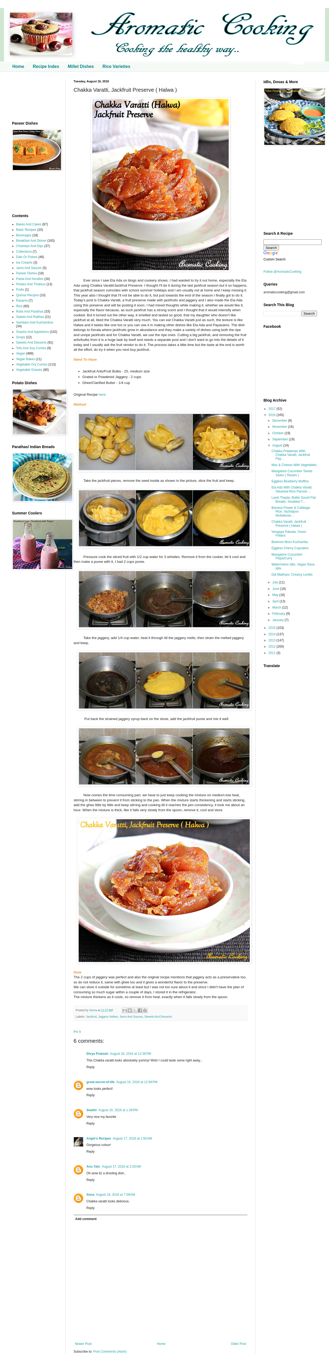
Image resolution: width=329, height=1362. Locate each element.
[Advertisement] (35, 96)
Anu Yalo (93, 1166)
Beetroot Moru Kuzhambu (289, 542)
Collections (24, 251)
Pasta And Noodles (29, 279)
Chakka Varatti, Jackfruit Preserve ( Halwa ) (288, 523)
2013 (273, 640)
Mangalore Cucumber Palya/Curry (286, 556)
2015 (273, 628)
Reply (90, 1067)
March (277, 607)
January (278, 620)
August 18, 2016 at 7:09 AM (115, 1194)
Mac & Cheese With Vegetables (294, 465)
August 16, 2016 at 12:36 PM (130, 1054)
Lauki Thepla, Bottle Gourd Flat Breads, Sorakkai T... (293, 499)
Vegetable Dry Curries (31, 364)
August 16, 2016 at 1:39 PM (118, 1110)
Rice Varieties (116, 66)
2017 (273, 409)
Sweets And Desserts (158, 1016)
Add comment (86, 1219)
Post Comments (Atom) (110, 1351)
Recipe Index (46, 66)
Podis (20, 289)
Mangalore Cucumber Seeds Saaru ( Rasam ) (291, 473)
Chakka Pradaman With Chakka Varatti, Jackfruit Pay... (290, 455)
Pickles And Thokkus (31, 284)
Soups (20, 337)
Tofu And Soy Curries (31, 348)
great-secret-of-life (100, 1082)
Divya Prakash (97, 1054)
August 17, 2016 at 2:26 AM (121, 1166)
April (276, 601)
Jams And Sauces (131, 1016)
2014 (273, 634)
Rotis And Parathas (30, 311)
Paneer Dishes (26, 273)
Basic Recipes (26, 230)
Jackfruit (91, 1016)
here (102, 395)
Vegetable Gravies (29, 370)
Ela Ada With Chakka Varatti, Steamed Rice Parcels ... (291, 489)
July (275, 582)
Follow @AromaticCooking (282, 272)
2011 (273, 653)
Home (18, 66)
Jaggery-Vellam (108, 1016)
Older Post (238, 1344)
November (280, 427)
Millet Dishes (81, 66)
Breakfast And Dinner (31, 241)
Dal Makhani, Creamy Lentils (291, 574)
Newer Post (83, 1344)
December (280, 420)
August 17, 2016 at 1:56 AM (132, 1138)
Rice (19, 306)
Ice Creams (24, 262)
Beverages (23, 235)
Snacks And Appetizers (32, 332)
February (279, 613)
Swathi (91, 1110)
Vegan (20, 353)
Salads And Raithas (30, 317)
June (276, 589)
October (278, 433)
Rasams (22, 300)
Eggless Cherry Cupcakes (290, 548)
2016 (273, 415)
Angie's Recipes (98, 1138)
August (277, 445)
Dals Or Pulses (26, 257)
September (280, 439)
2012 (273, 646)
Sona (90, 1194)
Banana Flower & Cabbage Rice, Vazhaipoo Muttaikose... (290, 511)
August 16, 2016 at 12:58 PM (136, 1082)
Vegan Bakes (25, 359)
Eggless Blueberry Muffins (290, 481)
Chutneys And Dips (29, 246)
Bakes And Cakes (28, 224)
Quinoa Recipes (27, 295)
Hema (93, 1010)
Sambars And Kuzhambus (34, 322)
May (275, 595)
